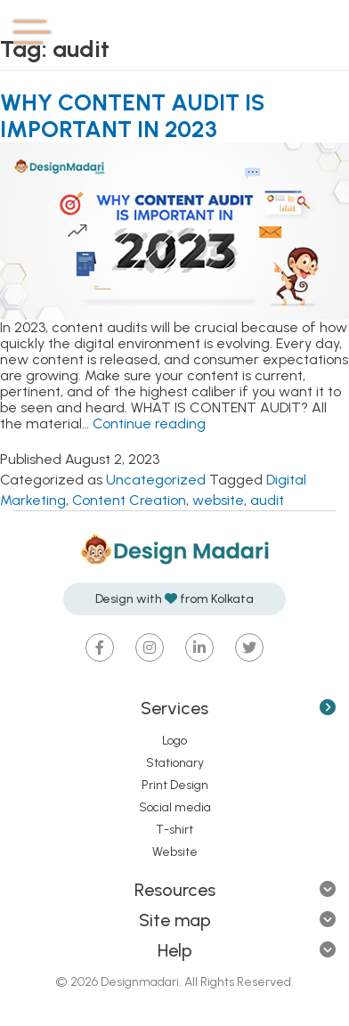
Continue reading (149, 423)
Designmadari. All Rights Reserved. (196, 981)
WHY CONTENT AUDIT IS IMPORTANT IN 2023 (132, 115)
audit (267, 500)
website (218, 500)
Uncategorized (156, 479)
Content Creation (129, 500)
